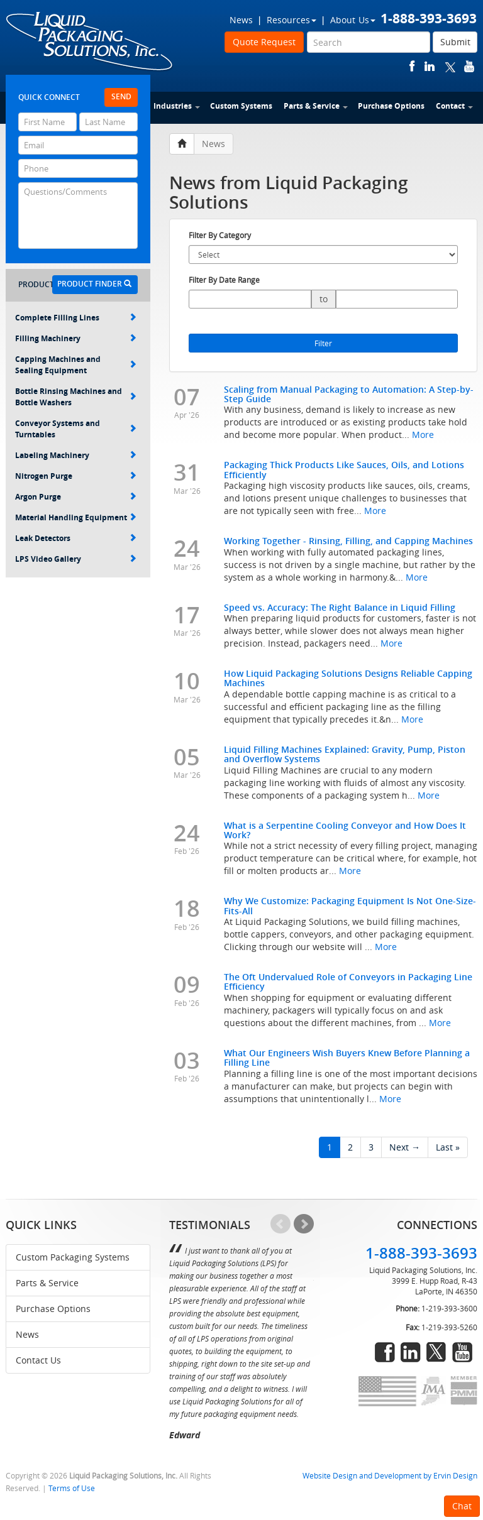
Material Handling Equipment (75, 517)
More (423, 434)
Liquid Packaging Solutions (90, 42)
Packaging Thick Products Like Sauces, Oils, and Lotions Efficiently (344, 469)
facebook (412, 66)
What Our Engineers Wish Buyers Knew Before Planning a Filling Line (347, 1057)
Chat (462, 1506)
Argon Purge (75, 496)
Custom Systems (241, 106)
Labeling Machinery (75, 455)
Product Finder (94, 283)
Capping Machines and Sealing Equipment (75, 365)
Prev (280, 1224)
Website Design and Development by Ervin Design (390, 1475)
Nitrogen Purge (75, 476)
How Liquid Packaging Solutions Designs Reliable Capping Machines (348, 678)
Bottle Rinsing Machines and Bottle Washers (75, 397)
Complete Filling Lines (75, 317)
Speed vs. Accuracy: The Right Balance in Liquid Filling (339, 607)
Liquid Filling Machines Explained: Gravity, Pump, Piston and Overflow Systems (344, 754)
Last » (448, 1147)
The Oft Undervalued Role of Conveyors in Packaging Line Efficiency (348, 981)
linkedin (430, 66)
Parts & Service (316, 106)
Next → (404, 1147)
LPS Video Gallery (75, 559)
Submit (455, 42)
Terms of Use (71, 1488)
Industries (176, 106)
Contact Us (38, 1360)
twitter (450, 66)
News (241, 20)
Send (121, 96)
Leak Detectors (75, 538)
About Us (352, 20)
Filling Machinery (75, 338)
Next (304, 1224)
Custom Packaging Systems (73, 1257)
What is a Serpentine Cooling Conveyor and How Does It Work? (345, 830)
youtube (469, 66)
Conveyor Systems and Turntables (75, 429)
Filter (323, 343)
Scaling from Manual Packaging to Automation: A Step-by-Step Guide (349, 394)
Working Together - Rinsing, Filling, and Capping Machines (348, 541)
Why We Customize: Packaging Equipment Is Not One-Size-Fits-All (350, 905)
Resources (291, 20)
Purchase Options (391, 106)
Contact (454, 106)
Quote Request (264, 42)
